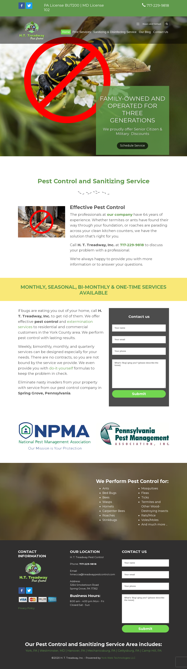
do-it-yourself (61, 368)
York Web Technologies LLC (118, 657)
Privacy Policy (26, 608)
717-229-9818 (87, 563)
